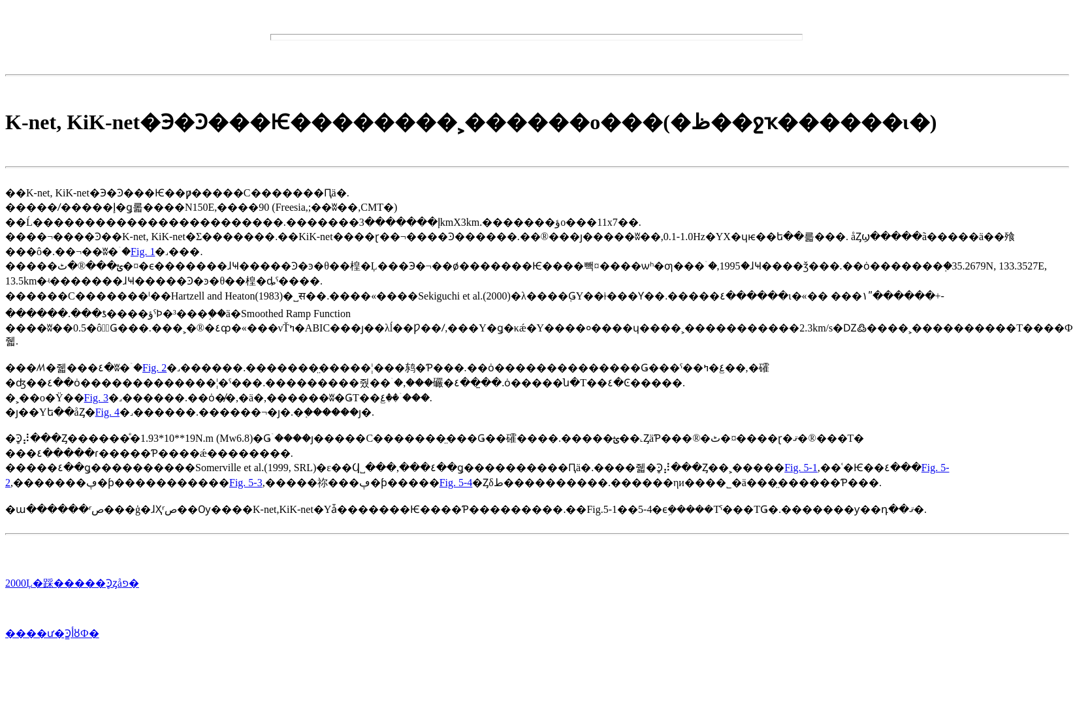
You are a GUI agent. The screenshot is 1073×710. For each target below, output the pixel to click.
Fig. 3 (96, 397)
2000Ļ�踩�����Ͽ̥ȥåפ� (72, 583)
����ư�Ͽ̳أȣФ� (52, 633)
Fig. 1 (143, 251)
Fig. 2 (154, 367)
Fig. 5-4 (456, 482)
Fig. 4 (107, 412)
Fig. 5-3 (246, 482)
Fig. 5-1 (801, 467)
